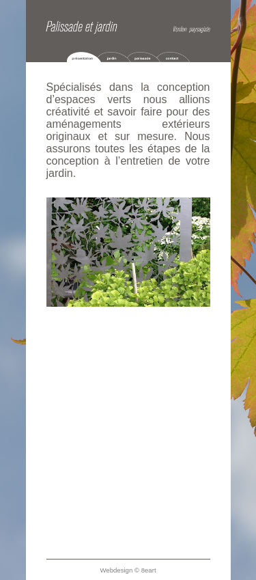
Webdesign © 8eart (128, 570)
